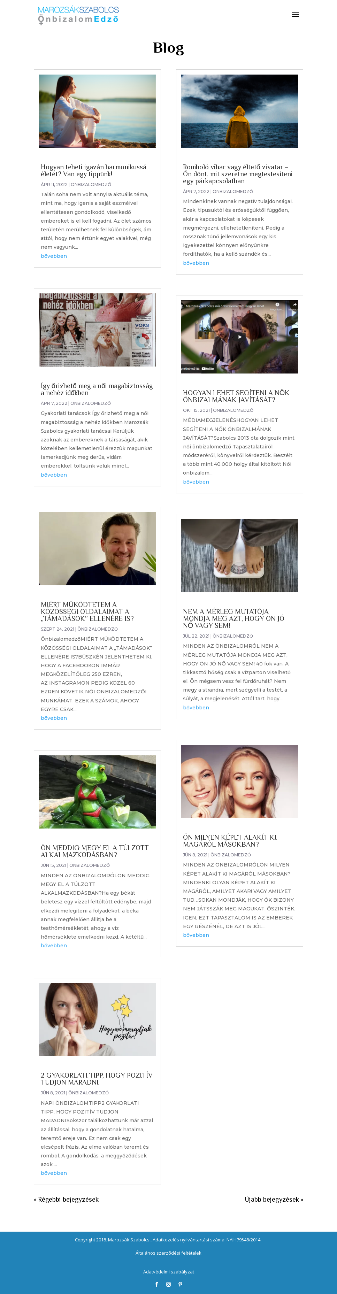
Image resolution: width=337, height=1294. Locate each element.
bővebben (54, 256)
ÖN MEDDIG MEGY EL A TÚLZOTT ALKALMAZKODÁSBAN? (95, 851)
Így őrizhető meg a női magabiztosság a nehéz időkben (97, 389)
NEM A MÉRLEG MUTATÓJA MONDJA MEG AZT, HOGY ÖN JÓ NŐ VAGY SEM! (233, 618)
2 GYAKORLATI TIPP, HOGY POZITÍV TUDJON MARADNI (97, 1078)
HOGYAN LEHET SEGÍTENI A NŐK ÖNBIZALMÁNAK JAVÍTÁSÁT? (236, 396)
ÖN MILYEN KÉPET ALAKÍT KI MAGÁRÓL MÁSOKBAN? (230, 840)
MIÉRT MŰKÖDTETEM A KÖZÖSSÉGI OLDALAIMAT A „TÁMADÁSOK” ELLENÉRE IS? (87, 611)
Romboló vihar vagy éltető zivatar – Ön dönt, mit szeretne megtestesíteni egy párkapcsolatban (238, 174)
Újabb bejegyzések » (274, 1199)
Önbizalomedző (91, 184)
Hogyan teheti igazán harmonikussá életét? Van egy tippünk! (93, 170)
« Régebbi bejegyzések (66, 1199)
